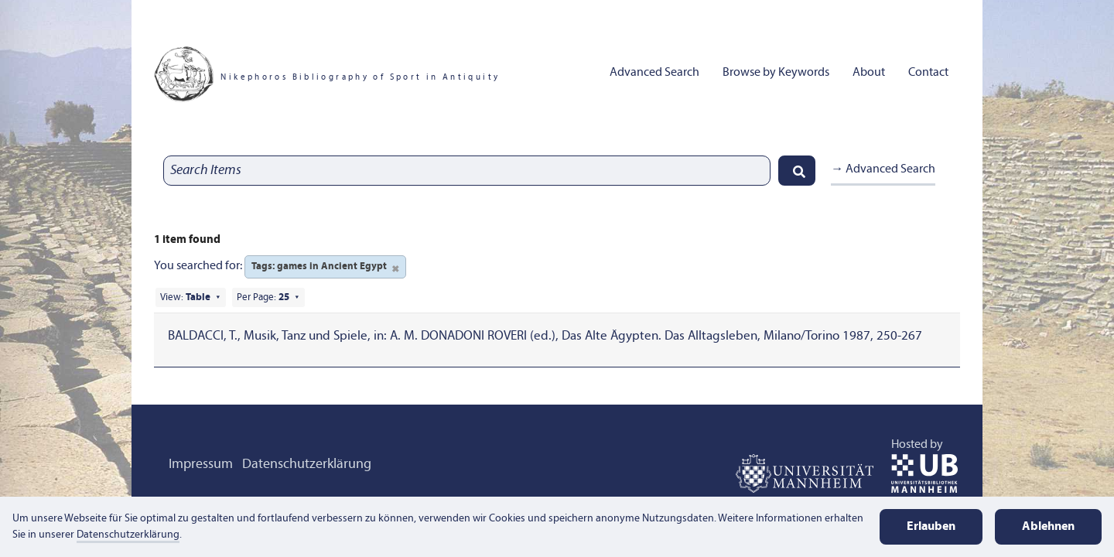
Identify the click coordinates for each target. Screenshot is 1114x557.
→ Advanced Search (883, 169)
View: (185, 297)
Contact (928, 73)
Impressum (201, 464)
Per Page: (263, 297)
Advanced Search (654, 73)
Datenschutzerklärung (306, 464)
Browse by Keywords (776, 73)
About (869, 73)
